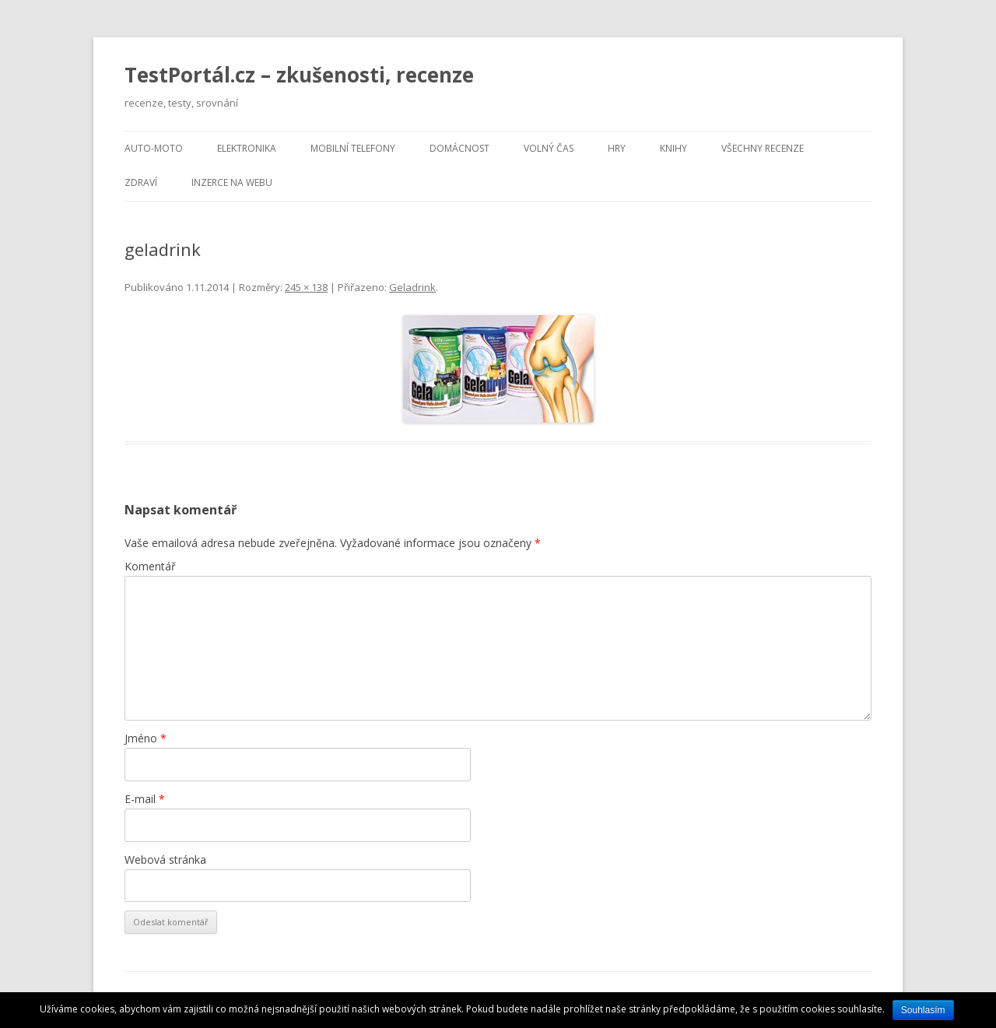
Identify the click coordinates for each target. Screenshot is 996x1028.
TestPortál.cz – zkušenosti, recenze (299, 75)
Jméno (145, 738)
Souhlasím (923, 1010)
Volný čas (548, 148)
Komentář (150, 566)
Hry (617, 148)
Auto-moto (153, 148)
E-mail (144, 798)
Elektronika (246, 148)
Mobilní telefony (352, 148)
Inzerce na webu (231, 182)
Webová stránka (165, 859)
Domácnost (459, 148)
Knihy (673, 148)
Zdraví (140, 182)
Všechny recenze (762, 148)
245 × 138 (306, 287)
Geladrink (412, 287)
